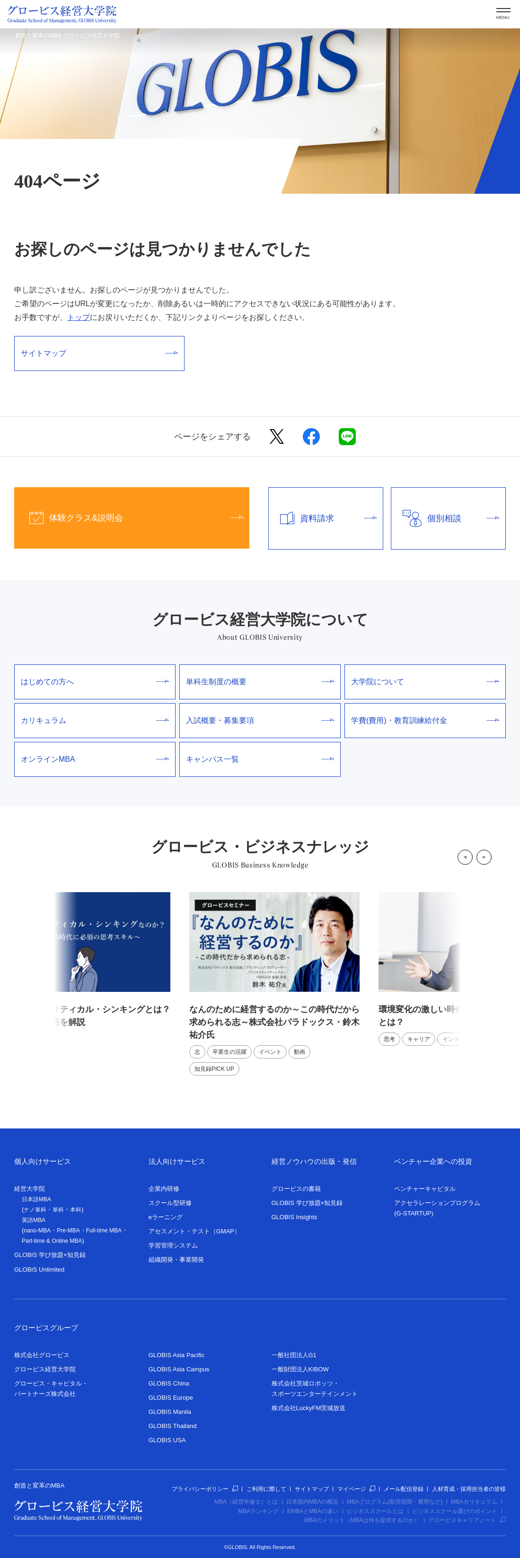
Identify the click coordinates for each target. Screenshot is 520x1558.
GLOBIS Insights (294, 1217)
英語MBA (33, 1220)
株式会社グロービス (42, 1355)
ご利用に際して (266, 1489)
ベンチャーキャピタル (425, 1188)
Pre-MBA (68, 1230)
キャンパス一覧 (260, 759)
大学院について (425, 682)
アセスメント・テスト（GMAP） (194, 1231)
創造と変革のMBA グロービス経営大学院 (67, 35)
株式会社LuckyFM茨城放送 (309, 1408)
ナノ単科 (35, 1209)
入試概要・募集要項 (260, 720)
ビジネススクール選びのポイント (454, 1511)
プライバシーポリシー (205, 1489)
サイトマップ (99, 353)
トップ (78, 317)
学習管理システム (173, 1245)
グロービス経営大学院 (45, 1369)
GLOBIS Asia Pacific (177, 1355)
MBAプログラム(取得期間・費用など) (394, 1501)
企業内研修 (164, 1188)
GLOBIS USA (167, 1440)
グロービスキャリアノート (467, 1520)
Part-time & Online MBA (52, 1241)
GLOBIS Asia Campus (179, 1369)
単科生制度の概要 (260, 682)
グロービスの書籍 (296, 1188)
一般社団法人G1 (294, 1355)
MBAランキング (258, 1511)
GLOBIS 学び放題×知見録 (50, 1254)
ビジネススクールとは (375, 1511)
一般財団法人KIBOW (300, 1369)
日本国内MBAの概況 (312, 1501)
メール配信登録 (403, 1489)
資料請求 (323, 518)
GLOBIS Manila (170, 1411)
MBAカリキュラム (474, 1501)
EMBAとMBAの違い (312, 1511)
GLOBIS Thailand (173, 1425)
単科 (58, 1209)
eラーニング (166, 1217)
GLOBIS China (169, 1383)
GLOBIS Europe (171, 1397)
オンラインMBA (95, 759)
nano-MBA (37, 1230)
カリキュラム (95, 720)
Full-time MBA (104, 1230)
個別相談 (445, 518)
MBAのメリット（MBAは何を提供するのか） (362, 1520)
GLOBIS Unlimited (39, 1269)
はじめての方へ (95, 682)
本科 (75, 1209)
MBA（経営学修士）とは (246, 1501)
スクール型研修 (170, 1202)
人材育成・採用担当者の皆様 (469, 1489)
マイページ (356, 1489)
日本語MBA (36, 1199)
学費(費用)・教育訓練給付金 (425, 720)
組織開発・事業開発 (176, 1259)
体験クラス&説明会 (128, 518)
